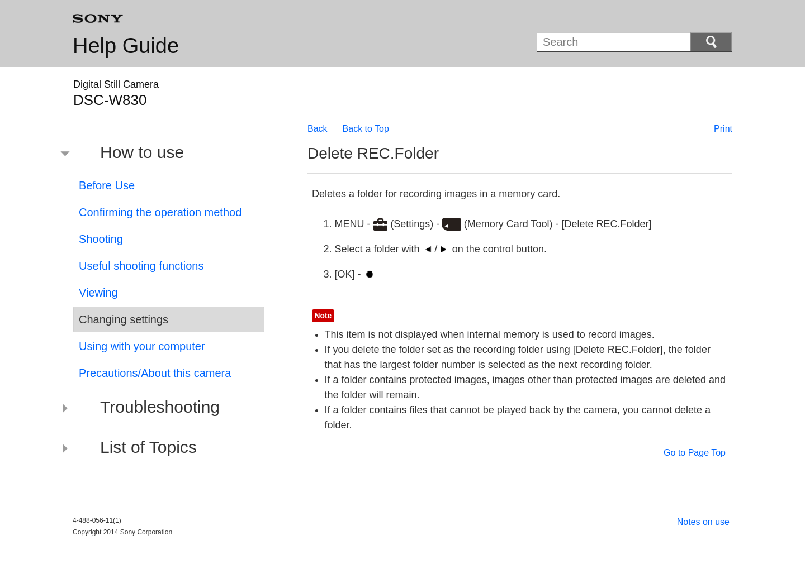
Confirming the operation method (160, 212)
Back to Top (366, 128)
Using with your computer (142, 346)
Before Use (107, 185)
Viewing (98, 292)
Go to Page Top (695, 452)
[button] (160, 154)
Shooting (101, 239)
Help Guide (126, 45)
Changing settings (123, 319)
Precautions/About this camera (155, 373)
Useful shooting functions (141, 266)
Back (317, 128)
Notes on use (703, 522)
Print (723, 128)
